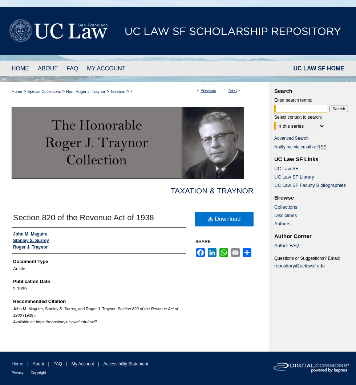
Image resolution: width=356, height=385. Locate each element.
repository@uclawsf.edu (299, 266)
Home (17, 91)
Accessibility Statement (126, 363)
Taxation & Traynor (212, 191)
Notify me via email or (300, 147)
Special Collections (44, 91)
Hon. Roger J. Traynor (85, 91)
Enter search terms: (293, 100)
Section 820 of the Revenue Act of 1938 (83, 217)
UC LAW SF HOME (319, 68)
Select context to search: (298, 117)
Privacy (18, 373)
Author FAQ (286, 245)
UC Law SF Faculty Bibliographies (310, 185)
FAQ (57, 363)
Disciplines (285, 215)
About (38, 363)
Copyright (38, 373)
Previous (208, 90)
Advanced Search (291, 138)
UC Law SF (286, 168)
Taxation (117, 91)
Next (232, 90)
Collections (286, 207)
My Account (83, 363)
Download (224, 219)
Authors (282, 223)
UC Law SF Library (294, 177)
